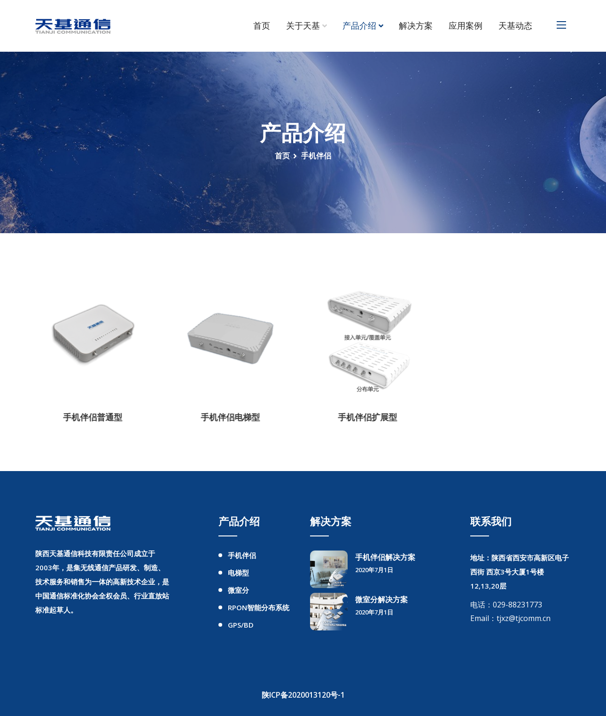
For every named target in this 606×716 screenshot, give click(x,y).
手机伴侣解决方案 (385, 557)
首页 (261, 26)
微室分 (238, 590)
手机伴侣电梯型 (224, 417)
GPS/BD (241, 624)
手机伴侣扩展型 (361, 417)
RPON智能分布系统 (258, 607)
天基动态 (515, 26)
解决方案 (416, 26)
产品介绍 (359, 26)
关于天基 (303, 26)
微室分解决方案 (381, 599)
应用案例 (465, 26)
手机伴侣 (242, 555)
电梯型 (238, 572)
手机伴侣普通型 (87, 417)
